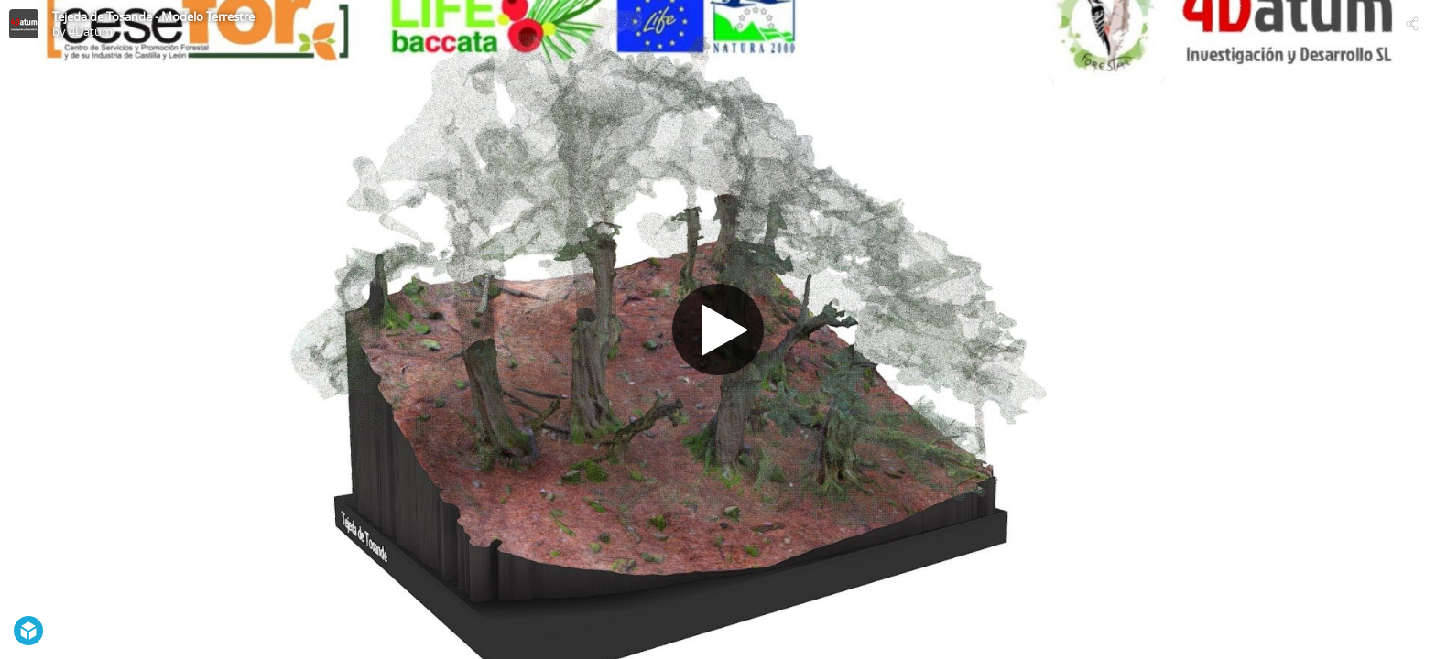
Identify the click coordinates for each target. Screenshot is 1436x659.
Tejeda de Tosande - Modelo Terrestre (153, 16)
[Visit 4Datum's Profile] (23, 23)
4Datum (91, 31)
